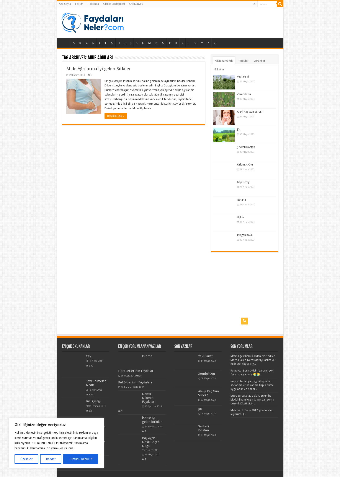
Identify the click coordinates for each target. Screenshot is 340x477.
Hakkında (93, 3)
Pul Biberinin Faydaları (141, 382)
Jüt (238, 129)
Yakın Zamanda (223, 60)
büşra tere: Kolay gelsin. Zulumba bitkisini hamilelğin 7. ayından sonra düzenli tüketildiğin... (252, 399)
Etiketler (219, 69)
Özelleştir (26, 459)
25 (140, 375)
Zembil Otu (244, 94)
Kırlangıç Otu (245, 164)
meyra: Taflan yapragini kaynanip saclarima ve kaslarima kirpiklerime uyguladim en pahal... (252, 385)
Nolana (241, 199)
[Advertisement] (244, 285)
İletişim (79, 3)
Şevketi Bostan (246, 147)
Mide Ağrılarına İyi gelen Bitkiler (98, 68)
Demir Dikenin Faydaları (148, 398)
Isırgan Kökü (245, 235)
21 (149, 387)
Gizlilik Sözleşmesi (114, 3)
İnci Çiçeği (93, 401)
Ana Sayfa (65, 3)
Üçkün (241, 217)
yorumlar (259, 60)
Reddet (51, 459)
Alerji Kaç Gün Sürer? (250, 111)
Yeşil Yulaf (243, 76)
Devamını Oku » (115, 115)
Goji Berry (243, 182)
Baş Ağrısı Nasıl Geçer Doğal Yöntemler (150, 444)
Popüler (243, 60)
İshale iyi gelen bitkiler (152, 420)
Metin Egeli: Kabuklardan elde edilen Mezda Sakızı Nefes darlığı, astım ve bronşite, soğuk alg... (252, 359)
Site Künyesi (136, 3)
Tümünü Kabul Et (80, 459)
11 (122, 411)
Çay (88, 356)
